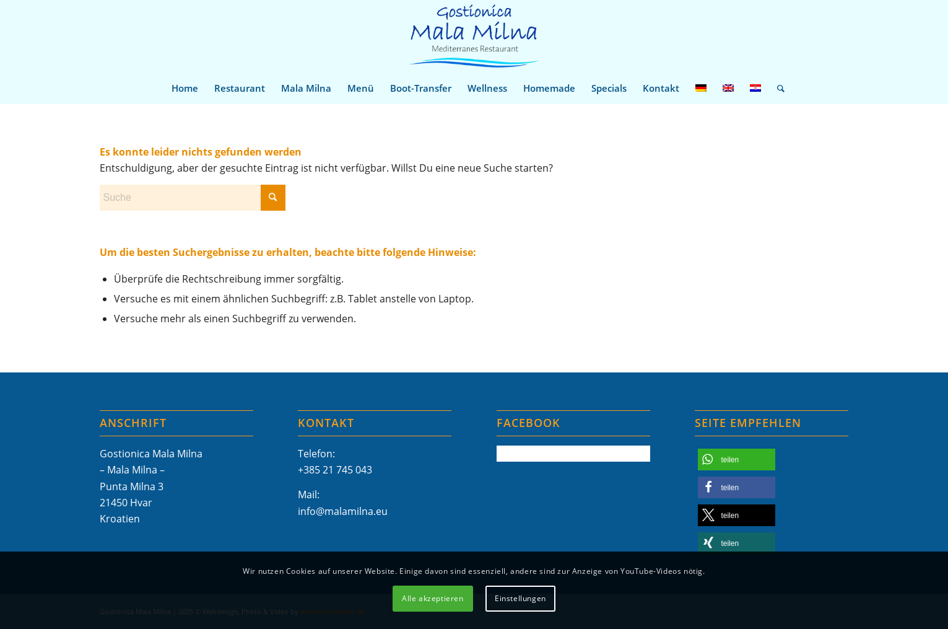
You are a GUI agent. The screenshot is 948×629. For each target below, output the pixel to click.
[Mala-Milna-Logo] (474, 36)
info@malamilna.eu (343, 511)
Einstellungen (520, 598)
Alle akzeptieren (433, 598)
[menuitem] (184, 88)
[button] (736, 459)
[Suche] (777, 88)
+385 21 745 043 (335, 470)
